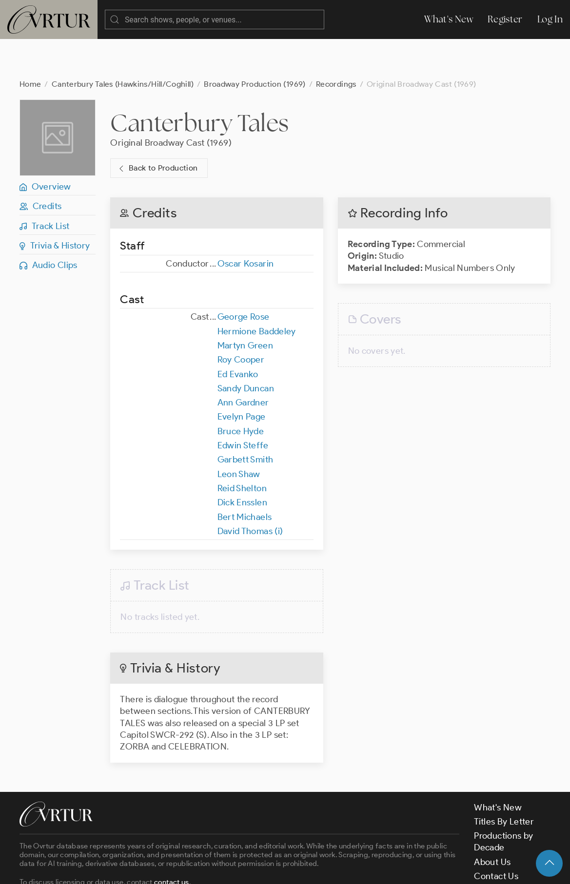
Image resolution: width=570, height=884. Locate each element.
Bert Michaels (244, 478)
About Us (492, 823)
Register (505, 19)
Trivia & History (55, 206)
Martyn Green (245, 306)
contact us (171, 843)
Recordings (336, 45)
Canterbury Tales (199, 84)
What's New (448, 19)
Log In (550, 19)
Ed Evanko (237, 335)
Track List (44, 187)
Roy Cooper (241, 320)
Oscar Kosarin (245, 224)
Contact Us (496, 837)
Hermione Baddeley (256, 292)
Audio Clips (49, 226)
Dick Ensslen (242, 463)
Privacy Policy (249, 868)
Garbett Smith (245, 420)
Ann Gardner (243, 363)
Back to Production (157, 129)
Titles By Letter (504, 782)
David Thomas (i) (250, 492)
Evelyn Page (241, 377)
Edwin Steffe (242, 406)
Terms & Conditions (176, 868)
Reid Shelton (242, 449)
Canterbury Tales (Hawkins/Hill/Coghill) (123, 45)
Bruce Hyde (240, 392)
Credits (40, 167)
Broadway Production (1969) (254, 45)
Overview (45, 147)
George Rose (243, 277)
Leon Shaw (238, 435)
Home (30, 45)
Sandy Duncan (245, 349)
